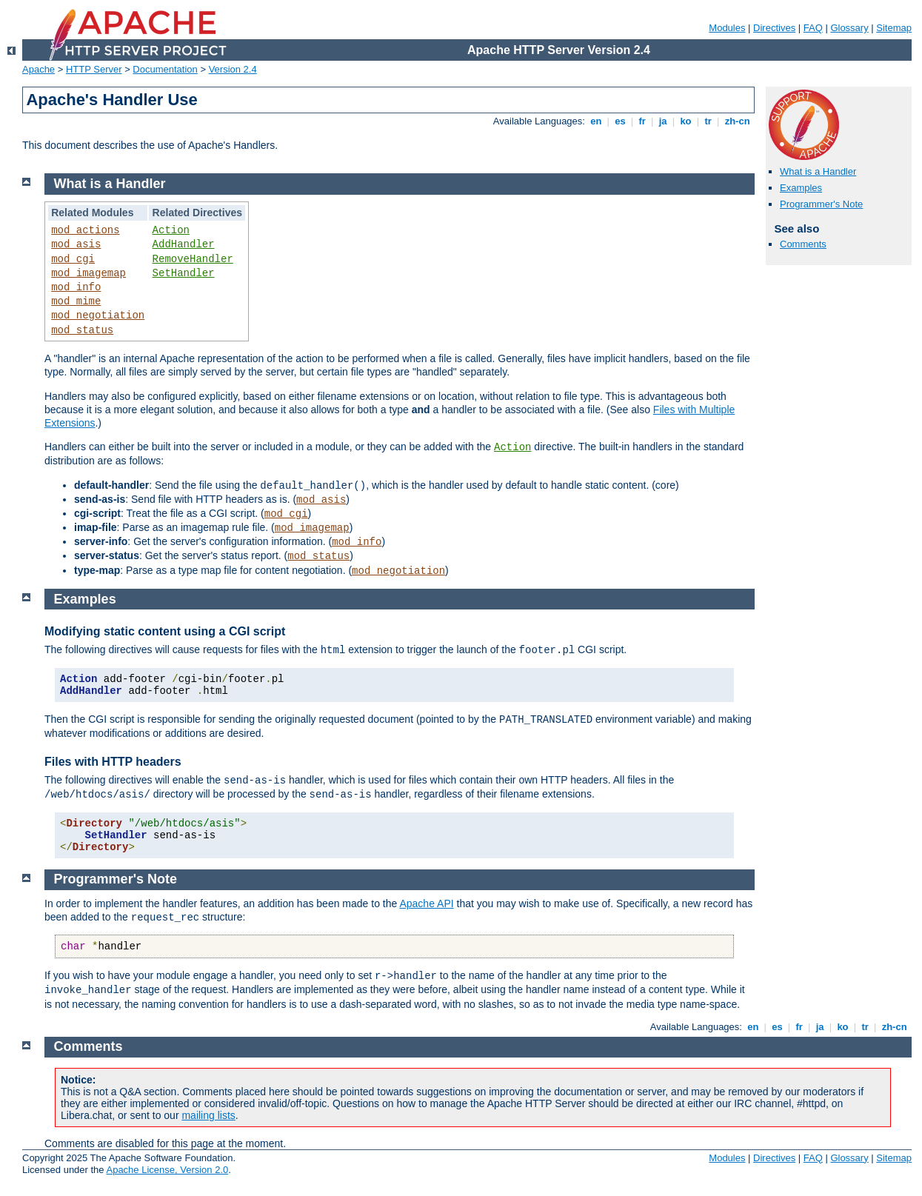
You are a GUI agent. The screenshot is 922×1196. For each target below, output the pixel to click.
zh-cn (737, 121)
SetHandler (184, 273)
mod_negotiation (97, 315)
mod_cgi (73, 259)
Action (171, 230)
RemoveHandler (193, 259)
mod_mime (76, 301)
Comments (803, 244)
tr (708, 121)
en (596, 121)
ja (662, 121)
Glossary (849, 27)
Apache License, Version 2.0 (167, 1169)
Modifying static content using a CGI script (164, 631)
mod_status (82, 330)
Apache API (426, 903)
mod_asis (76, 244)
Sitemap (894, 27)
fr (642, 121)
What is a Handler (818, 171)
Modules (727, 27)
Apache (38, 69)
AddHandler (184, 244)
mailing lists (208, 1115)
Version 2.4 (233, 69)
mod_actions (85, 230)
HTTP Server (94, 69)
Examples (801, 187)
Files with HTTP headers (112, 761)
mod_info (76, 287)
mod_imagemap (88, 273)
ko (686, 121)
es (620, 121)
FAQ (813, 27)
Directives (774, 27)
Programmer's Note (821, 204)
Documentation (165, 69)
